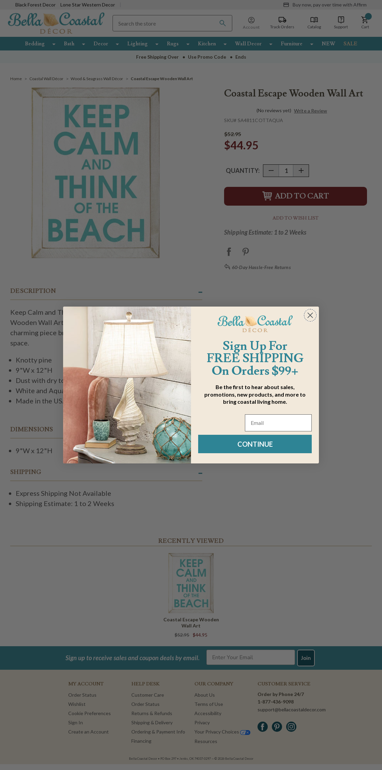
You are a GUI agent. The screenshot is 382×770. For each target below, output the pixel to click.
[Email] (278, 422)
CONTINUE (255, 444)
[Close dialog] (310, 315)
